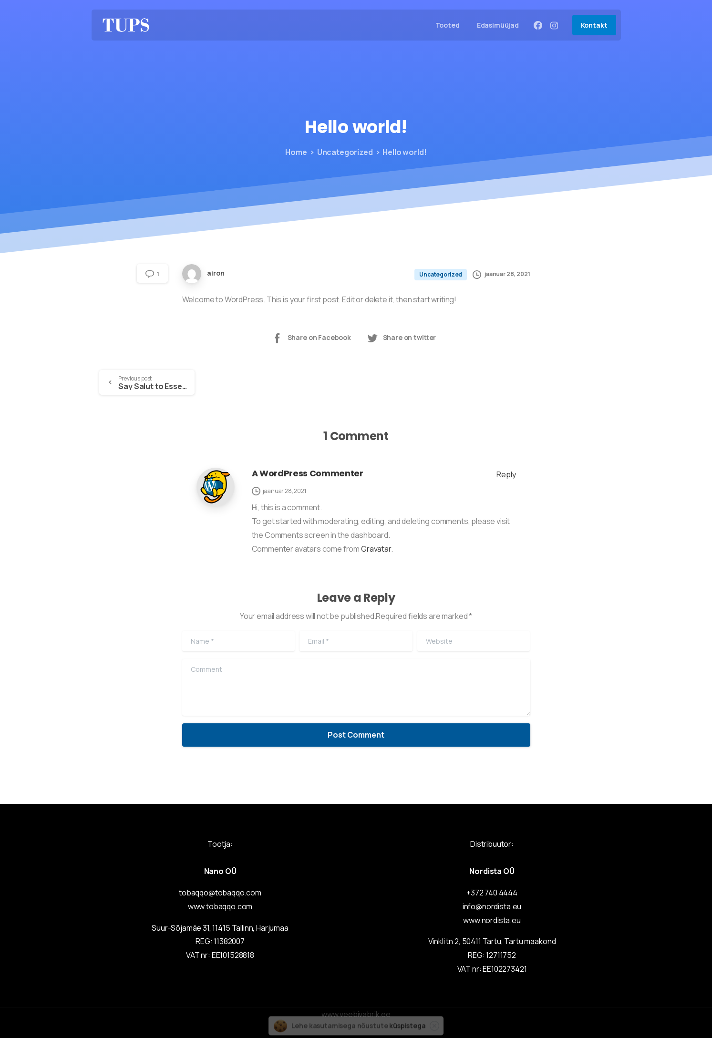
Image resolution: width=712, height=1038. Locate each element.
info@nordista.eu (492, 906)
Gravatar (376, 549)
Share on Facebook (311, 338)
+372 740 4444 (491, 892)
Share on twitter (401, 338)
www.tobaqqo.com (220, 906)
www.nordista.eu (492, 920)
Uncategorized (343, 152)
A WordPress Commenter (307, 473)
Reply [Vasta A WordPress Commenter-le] (506, 474)
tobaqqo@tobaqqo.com (220, 892)
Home (295, 152)
